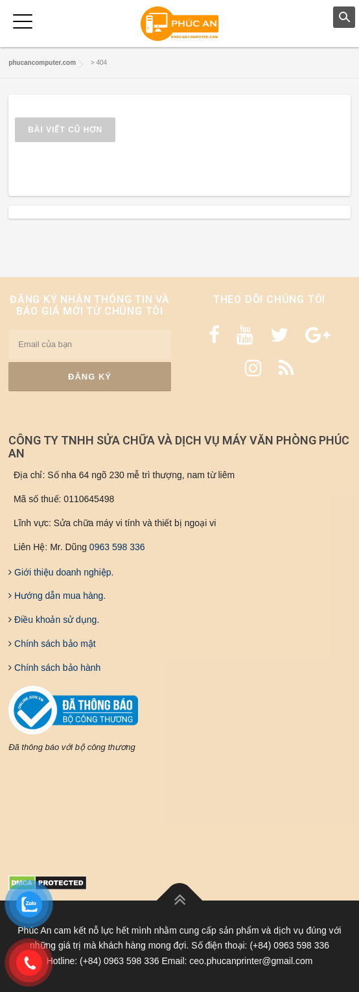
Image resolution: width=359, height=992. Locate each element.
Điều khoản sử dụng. (55, 619)
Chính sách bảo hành (56, 667)
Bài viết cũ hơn (65, 129)
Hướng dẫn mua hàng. (59, 595)
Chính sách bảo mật (54, 643)
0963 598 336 (117, 547)
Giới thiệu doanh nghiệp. (62, 572)
